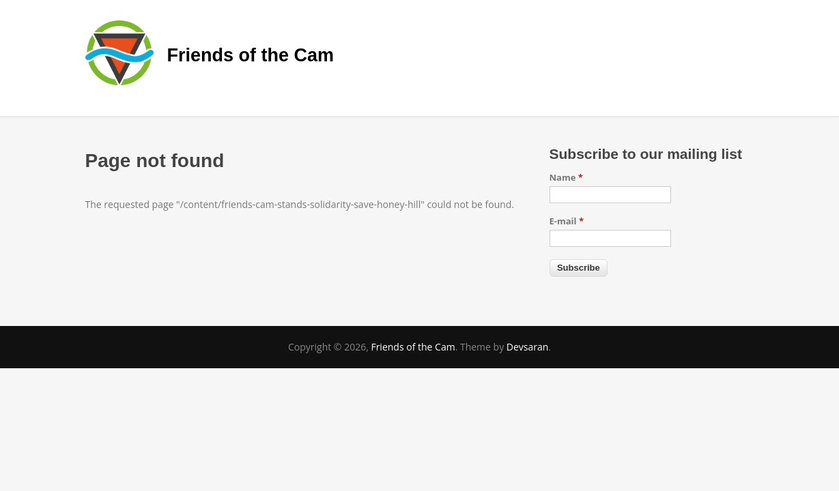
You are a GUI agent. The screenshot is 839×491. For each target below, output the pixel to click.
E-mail (567, 221)
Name (566, 177)
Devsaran (528, 346)
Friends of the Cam (251, 55)
